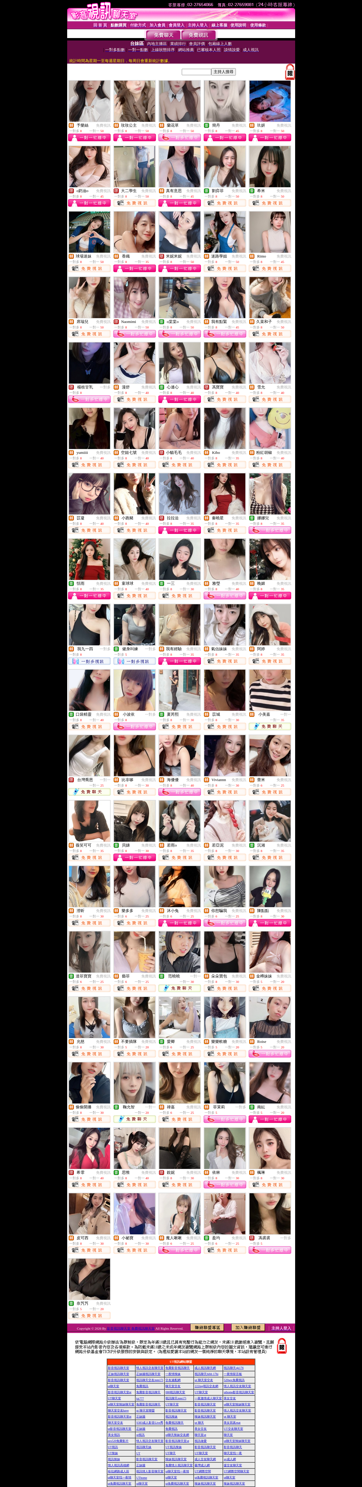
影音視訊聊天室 (118, 1368)
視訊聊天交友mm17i (149, 1380)
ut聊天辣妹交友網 (177, 1434)
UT (138, 1453)
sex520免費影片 (118, 1441)
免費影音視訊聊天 (177, 1368)
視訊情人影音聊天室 (150, 1471)
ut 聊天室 (230, 1416)
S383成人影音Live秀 (149, 1422)
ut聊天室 (113, 1386)
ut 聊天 (199, 1422)
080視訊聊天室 (175, 1392)
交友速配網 (173, 1380)
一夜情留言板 (233, 1374)
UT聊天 (170, 1453)
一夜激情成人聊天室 (208, 1398)
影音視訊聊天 (233, 1447)
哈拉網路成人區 (118, 1471)
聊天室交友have (118, 1410)
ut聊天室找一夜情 (177, 1471)
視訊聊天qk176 (233, 1368)
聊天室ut (200, 1434)
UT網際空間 (203, 1471)
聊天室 (228, 1434)
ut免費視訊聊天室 (206, 1477)
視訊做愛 (201, 1441)
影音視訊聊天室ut (120, 1392)
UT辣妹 (113, 1453)
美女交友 (230, 1398)
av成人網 (230, 1459)
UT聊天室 (201, 1392)
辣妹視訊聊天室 (205, 1416)
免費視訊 (103, 125)
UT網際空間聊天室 (236, 1471)
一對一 (285, 714)
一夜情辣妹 (173, 1374)
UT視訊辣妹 (173, 1447)
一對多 (105, 387)
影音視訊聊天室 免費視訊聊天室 (131, 1328)
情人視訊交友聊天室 (150, 1368)
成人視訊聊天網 (205, 1368)
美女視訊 (114, 1434)
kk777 (140, 1398)
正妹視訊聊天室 (118, 1374)
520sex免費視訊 (234, 1380)
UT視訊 (113, 1447)
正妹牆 (140, 1416)
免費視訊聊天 (174, 1422)
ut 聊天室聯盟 (145, 1410)
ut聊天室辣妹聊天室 (121, 1404)
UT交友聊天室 (233, 1428)
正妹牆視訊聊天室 (148, 1374)
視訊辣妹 (171, 1416)
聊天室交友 (173, 1386)
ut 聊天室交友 (204, 1380)
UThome (141, 1477)
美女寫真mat (232, 1422)
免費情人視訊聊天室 (179, 1465)
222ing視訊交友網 (206, 1386)
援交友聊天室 (233, 1465)
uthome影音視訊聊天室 (239, 1392)
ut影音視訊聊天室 (120, 1428)
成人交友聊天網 (205, 1459)
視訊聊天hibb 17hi (206, 1374)
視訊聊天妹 (143, 1447)
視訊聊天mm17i (175, 1398)
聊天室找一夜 (233, 1453)
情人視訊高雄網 (118, 1465)
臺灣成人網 (202, 1465)
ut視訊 (140, 1434)
